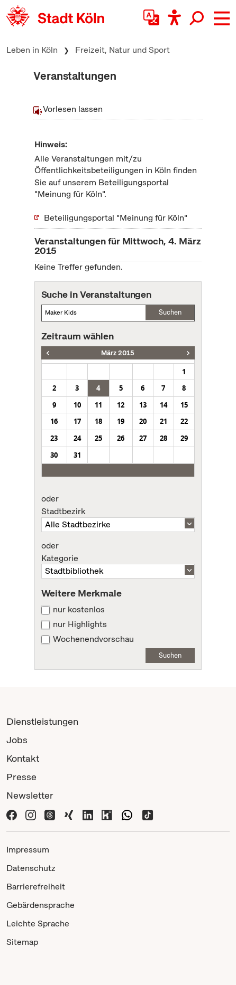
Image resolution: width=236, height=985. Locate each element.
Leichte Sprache (37, 923)
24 (77, 438)
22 (184, 421)
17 (77, 421)
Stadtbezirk (118, 505)
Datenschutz (31, 868)
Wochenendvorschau (93, 639)
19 (120, 421)
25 (98, 438)
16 (54, 421)
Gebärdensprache (40, 905)
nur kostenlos (79, 609)
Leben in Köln (32, 49)
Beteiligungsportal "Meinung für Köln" (115, 217)
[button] (222, 18)
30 (54, 455)
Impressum (27, 849)
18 (98, 421)
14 (163, 405)
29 (184, 438)
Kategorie (118, 552)
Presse (21, 777)
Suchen (170, 312)
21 (163, 421)
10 (77, 405)
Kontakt (22, 758)
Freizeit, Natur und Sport (122, 49)
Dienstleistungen (42, 721)
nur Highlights (80, 624)
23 (54, 438)
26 (120, 438)
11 (98, 405)
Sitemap (22, 942)
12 (120, 405)
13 (143, 405)
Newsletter (29, 795)
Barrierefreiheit (35, 886)
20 (143, 421)
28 (163, 438)
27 (143, 438)
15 (184, 405)
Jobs (17, 740)
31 (77, 455)
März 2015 (117, 352)
